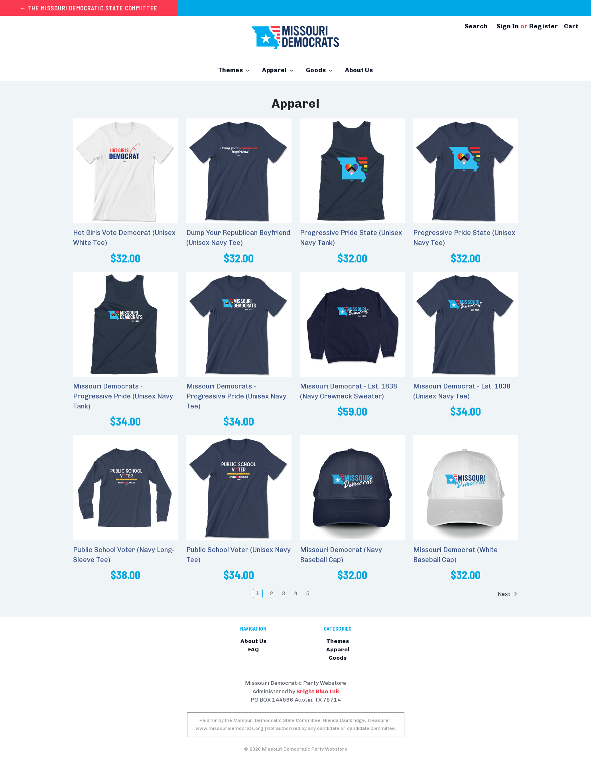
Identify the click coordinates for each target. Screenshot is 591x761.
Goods (319, 70)
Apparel (277, 70)
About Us (359, 70)
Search (476, 26)
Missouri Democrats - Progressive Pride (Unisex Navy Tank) (123, 396)
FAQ (253, 649)
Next (508, 594)
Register (543, 26)
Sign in (507, 26)
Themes (233, 70)
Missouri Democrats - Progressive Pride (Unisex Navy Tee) (236, 396)
